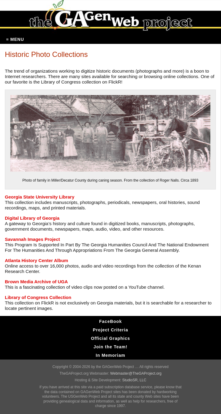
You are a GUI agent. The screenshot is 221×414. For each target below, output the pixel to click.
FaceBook (110, 321)
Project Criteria (110, 329)
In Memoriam (110, 355)
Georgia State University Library (39, 196)
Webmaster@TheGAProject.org (135, 373)
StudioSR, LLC (134, 380)
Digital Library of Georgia (32, 218)
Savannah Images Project (32, 239)
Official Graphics (110, 338)
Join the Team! (111, 346)
